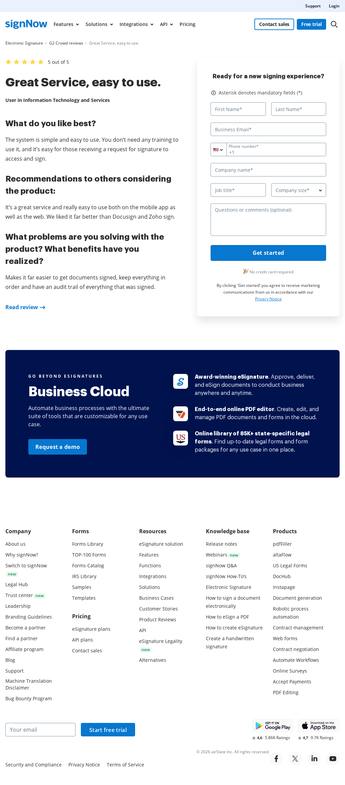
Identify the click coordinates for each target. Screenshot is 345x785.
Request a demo (57, 447)
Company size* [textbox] (293, 190)
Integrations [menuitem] (134, 24)
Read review (21, 307)
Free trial (311, 24)
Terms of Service (125, 764)
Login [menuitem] (334, 6)
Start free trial (108, 730)
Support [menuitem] (313, 6)
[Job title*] (238, 190)
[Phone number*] (268, 149)
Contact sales (274, 24)
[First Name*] (238, 109)
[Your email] (40, 729)
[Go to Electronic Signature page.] (24, 43)
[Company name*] (268, 170)
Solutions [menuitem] (96, 24)
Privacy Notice (268, 299)
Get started (268, 253)
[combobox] (222, 149)
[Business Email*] (268, 129)
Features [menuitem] (63, 24)
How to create (234, 627)
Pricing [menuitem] (187, 24)
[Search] (334, 24)
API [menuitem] (163, 24)
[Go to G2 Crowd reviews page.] (66, 43)
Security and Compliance (33, 764)
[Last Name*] (298, 109)
